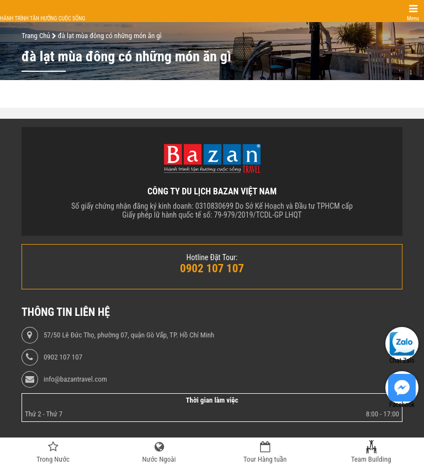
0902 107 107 (63, 357)
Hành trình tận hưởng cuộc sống (42, 18)
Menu (413, 18)
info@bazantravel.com (75, 379)
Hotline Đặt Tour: (212, 257)
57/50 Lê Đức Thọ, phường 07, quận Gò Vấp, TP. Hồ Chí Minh (129, 335)
